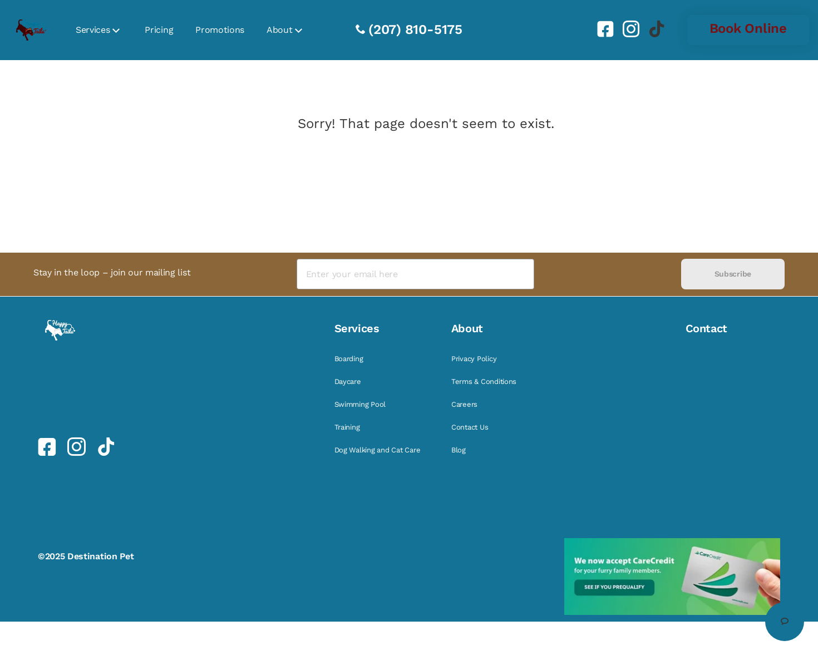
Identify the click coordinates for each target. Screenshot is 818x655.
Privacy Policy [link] (473, 358)
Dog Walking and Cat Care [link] (377, 450)
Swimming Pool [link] (360, 404)
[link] (601, 29)
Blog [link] (458, 450)
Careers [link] (464, 404)
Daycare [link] (347, 381)
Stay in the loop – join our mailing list (111, 272)
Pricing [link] (159, 29)
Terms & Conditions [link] (483, 381)
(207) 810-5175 (415, 29)
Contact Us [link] (469, 427)
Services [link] (93, 29)
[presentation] (607, 274)
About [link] (279, 29)
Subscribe (732, 273)
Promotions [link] (219, 29)
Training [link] (347, 427)
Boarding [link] (348, 358)
